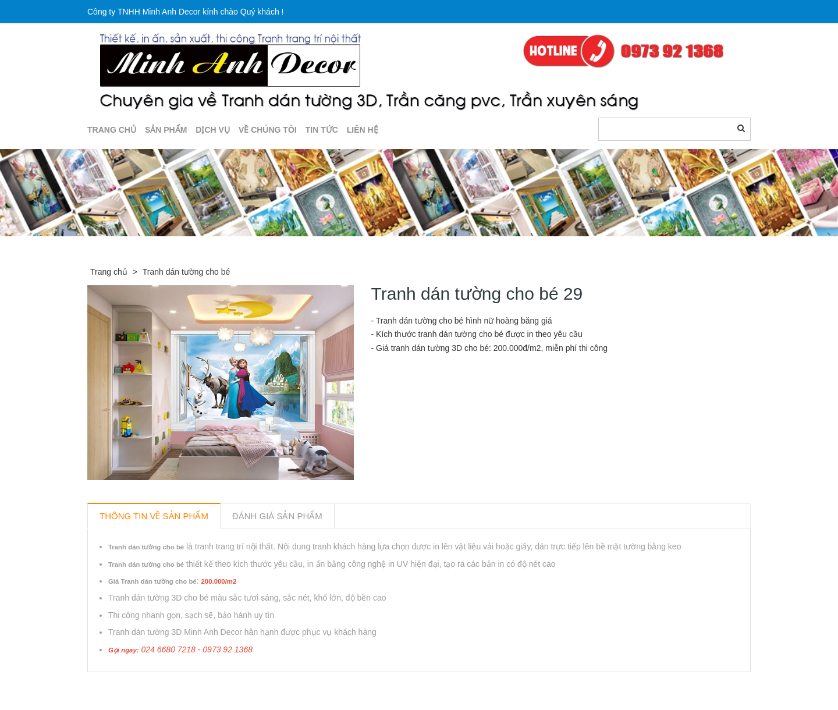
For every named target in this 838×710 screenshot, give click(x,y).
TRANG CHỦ (111, 129)
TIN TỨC (322, 129)
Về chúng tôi (268, 129)
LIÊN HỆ (362, 129)
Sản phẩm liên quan (150, 685)
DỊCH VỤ (213, 129)
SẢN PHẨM (166, 129)
